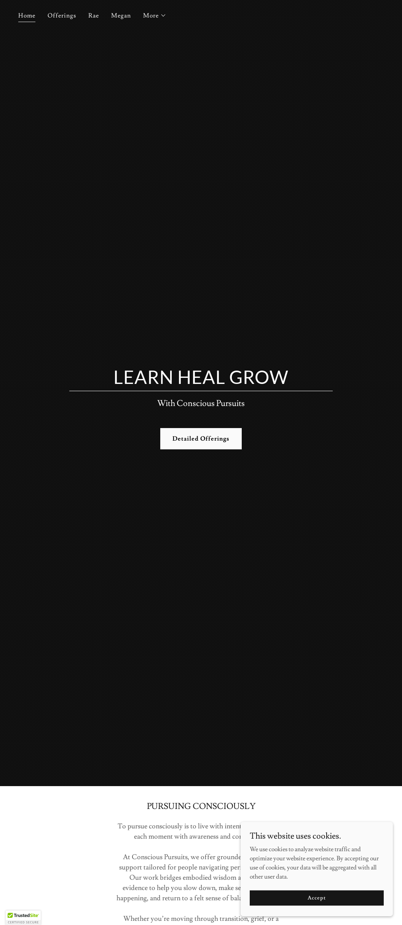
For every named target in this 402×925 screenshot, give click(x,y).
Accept (316, 897)
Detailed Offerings (201, 439)
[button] (154, 15)
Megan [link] (121, 15)
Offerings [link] (62, 15)
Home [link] (26, 15)
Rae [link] (93, 15)
